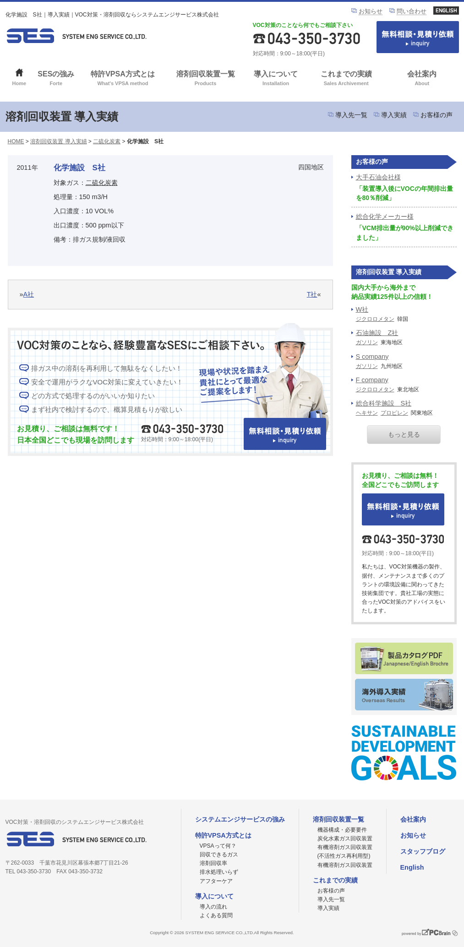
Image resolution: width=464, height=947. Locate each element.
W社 (362, 309)
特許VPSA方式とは (123, 79)
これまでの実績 (346, 79)
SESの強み (56, 79)
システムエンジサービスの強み (240, 819)
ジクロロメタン (375, 319)
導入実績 (394, 115)
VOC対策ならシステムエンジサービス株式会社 (76, 35)
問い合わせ (411, 11)
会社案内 (422, 79)
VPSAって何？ (218, 846)
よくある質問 (216, 915)
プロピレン (394, 413)
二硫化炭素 (106, 141)
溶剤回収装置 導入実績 (58, 141)
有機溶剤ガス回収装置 (344, 865)
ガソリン (367, 342)
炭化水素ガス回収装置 (344, 838)
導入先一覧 (351, 115)
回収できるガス (219, 854)
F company (372, 380)
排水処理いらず (219, 872)
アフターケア (216, 881)
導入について (275, 79)
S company (372, 356)
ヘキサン (367, 413)
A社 (28, 294)
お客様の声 (436, 115)
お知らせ (370, 11)
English (412, 867)
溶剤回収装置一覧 (205, 79)
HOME (16, 141)
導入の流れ (213, 907)
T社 (312, 294)
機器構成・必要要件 (342, 830)
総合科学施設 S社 (384, 403)
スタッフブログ (422, 851)
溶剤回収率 (213, 863)
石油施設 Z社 (377, 332)
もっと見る (404, 434)
